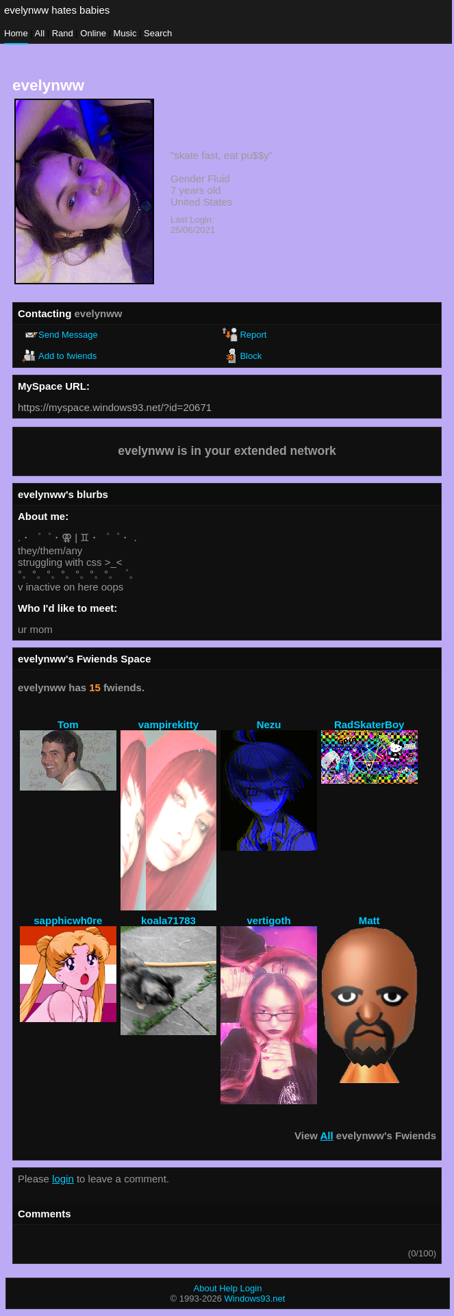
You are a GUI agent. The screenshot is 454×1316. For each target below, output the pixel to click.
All (41, 33)
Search (158, 33)
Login (251, 1288)
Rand (62, 33)
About (205, 1288)
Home (16, 33)
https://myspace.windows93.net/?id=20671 (115, 407)
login (63, 1178)
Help (228, 1288)
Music (125, 33)
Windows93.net (255, 1298)
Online (93, 33)
